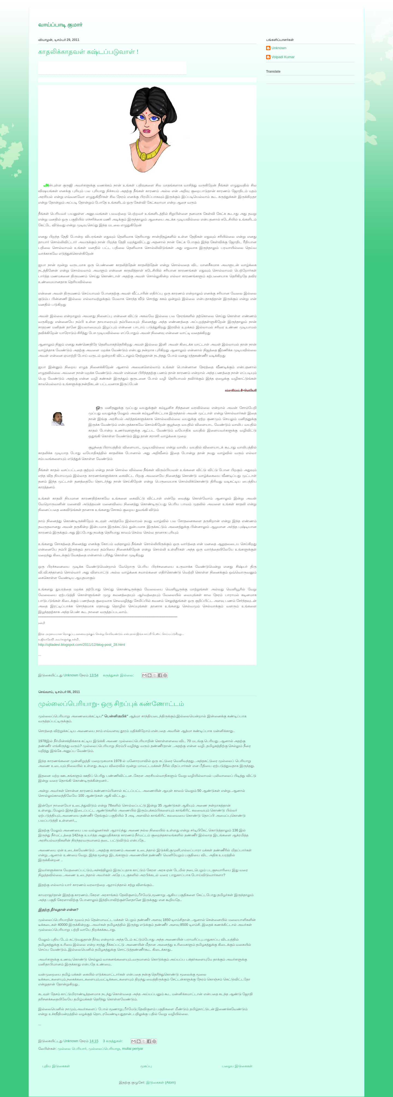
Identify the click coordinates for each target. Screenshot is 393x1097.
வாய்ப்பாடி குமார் (60, 25)
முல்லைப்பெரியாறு (104, 1049)
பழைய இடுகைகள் (237, 1066)
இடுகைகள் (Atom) (161, 1082)
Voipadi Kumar (283, 57)
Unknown (279, 48)
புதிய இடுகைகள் (56, 1066)
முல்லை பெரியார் (72, 1049)
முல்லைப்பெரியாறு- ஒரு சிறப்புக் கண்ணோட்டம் (111, 703)
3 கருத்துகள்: (113, 1041)
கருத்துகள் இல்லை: (119, 675)
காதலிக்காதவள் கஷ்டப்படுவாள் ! (88, 51)
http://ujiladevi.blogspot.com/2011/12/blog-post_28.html (81, 645)
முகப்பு (146, 1066)
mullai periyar (132, 1049)
